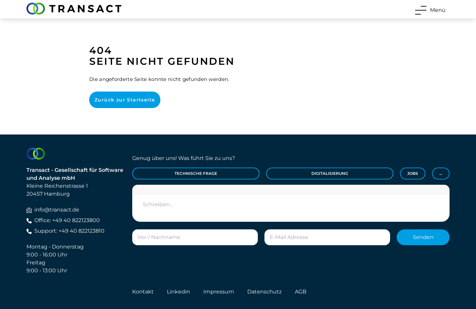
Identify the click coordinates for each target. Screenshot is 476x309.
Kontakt (143, 292)
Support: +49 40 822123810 (65, 231)
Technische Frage (196, 173)
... (440, 173)
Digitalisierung (329, 173)
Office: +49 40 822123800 (63, 220)
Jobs (412, 173)
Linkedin (178, 292)
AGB (300, 292)
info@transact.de (52, 210)
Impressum (218, 292)
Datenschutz (264, 292)
